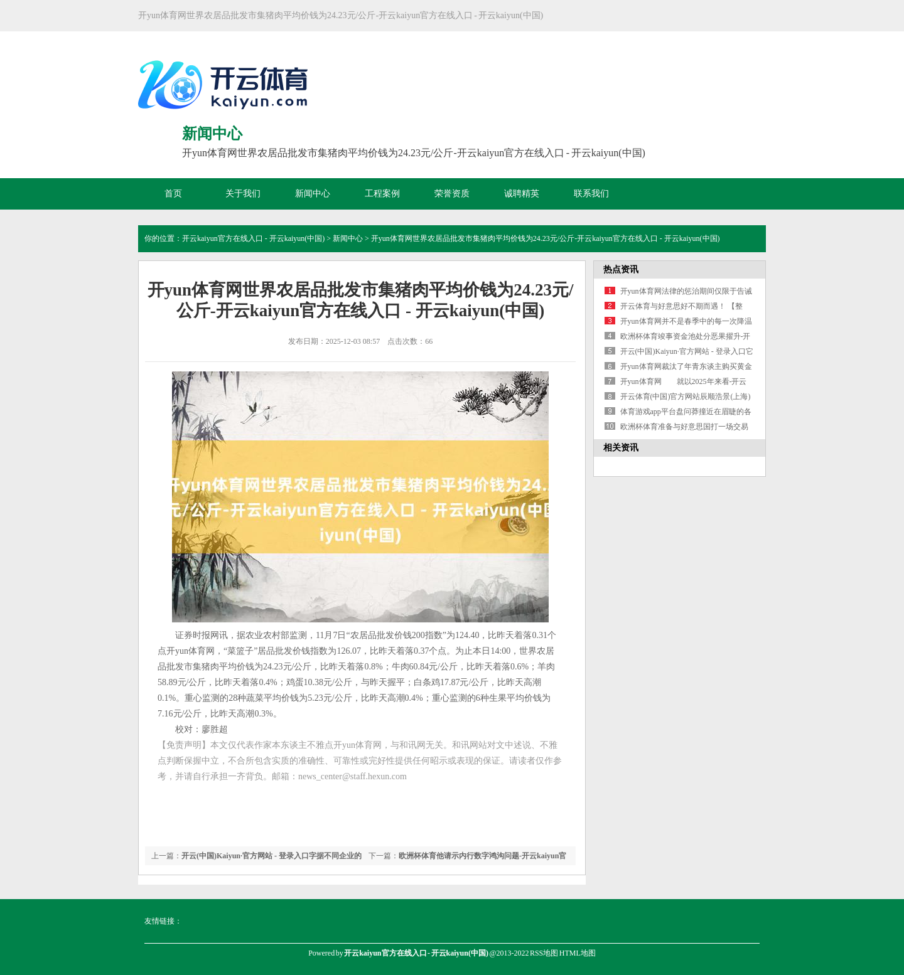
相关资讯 (620, 447)
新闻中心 (312, 193)
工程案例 (382, 193)
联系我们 (591, 193)
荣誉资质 (452, 193)
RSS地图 (544, 953)
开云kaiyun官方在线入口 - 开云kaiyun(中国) (253, 238)
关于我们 (243, 193)
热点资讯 (620, 269)
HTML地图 (577, 953)
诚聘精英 (521, 193)
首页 (173, 193)
